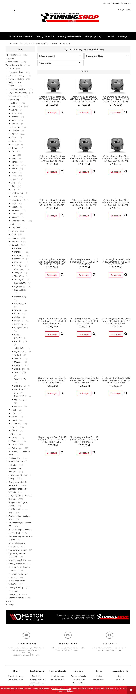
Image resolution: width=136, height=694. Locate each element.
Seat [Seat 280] (13, 413)
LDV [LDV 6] (13, 189)
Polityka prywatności (37, 679)
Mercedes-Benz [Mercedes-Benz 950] (18, 220)
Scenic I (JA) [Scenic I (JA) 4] (19, 369)
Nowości (9, 601)
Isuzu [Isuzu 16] (14, 172)
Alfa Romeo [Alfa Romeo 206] (17, 106)
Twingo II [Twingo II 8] (18, 272)
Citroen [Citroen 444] (15, 134)
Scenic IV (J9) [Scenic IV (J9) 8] (20, 386)
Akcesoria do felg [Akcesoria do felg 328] (16, 75)
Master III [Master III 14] (18, 365)
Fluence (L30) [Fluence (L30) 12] (20, 296)
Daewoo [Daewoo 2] (15, 144)
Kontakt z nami (99, 679)
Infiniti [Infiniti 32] (14, 168)
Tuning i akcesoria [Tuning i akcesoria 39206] (14, 65)
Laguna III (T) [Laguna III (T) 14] (20, 290)
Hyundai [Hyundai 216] (15, 165)
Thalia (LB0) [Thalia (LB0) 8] (19, 279)
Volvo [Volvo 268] (14, 444)
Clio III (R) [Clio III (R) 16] (18, 265)
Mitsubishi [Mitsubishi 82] (16, 227)
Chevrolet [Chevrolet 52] (16, 127)
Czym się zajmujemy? (16, 676)
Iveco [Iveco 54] (14, 175)
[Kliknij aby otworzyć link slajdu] (68, 617)
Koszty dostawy (57, 676)
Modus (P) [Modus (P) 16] (18, 320)
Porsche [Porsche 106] (15, 241)
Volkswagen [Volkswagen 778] (17, 448)
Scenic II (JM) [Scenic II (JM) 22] (20, 372)
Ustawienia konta (78, 679)
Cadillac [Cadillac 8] (15, 123)
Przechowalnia (78, 683)
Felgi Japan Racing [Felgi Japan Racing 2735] (17, 89)
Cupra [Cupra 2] (14, 137)
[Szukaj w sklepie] (9, 10)
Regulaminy (36, 676)
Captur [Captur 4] (17, 313)
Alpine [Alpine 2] (14, 110)
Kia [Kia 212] (13, 186)
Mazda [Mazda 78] (15, 213)
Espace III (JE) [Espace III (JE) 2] (20, 396)
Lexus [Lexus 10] (14, 203)
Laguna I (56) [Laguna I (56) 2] (20, 283)
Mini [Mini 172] (14, 224)
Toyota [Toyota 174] (14, 437)
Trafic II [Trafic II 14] (17, 355)
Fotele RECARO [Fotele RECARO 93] (15, 96)
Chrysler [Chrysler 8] (15, 130)
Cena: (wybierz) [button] (45, 63)
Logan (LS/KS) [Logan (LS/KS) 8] (20, 351)
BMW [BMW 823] (14, 120)
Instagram (120, 676)
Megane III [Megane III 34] (19, 255)
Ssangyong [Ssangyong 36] (16, 423)
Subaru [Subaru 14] (15, 427)
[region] (68, 617)
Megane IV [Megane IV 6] (19, 258)
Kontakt (99, 676)
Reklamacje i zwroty (36, 683)
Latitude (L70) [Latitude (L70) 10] (20, 303)
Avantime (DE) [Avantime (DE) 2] (20, 341)
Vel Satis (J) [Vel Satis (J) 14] (19, 348)
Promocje (10, 604)
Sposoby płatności (57, 679)
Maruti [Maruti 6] (15, 207)
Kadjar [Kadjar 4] (17, 317)
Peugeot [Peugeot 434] (15, 238)
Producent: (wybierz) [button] (94, 56)
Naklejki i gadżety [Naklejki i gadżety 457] (13, 55)
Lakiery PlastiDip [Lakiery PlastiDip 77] (16, 587)
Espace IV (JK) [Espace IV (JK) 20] (20, 399)
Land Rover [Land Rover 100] (17, 200)
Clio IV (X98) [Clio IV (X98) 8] (19, 269)
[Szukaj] (14, 10)
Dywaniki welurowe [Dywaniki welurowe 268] (17, 550)
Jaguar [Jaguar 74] (14, 179)
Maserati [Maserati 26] (15, 210)
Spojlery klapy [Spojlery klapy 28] (15, 458)
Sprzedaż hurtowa (16, 679)
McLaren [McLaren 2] (15, 217)
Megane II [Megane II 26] (18, 252)
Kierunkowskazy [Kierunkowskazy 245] (16, 72)
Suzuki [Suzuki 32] (14, 430)
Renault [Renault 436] (15, 245)
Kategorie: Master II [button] (47, 56)
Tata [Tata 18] (13, 434)
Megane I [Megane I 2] (18, 248)
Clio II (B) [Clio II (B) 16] (18, 262)
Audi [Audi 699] (14, 113)
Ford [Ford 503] (14, 158)
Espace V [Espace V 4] (18, 406)
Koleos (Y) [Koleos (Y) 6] (18, 324)
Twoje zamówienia (78, 676)
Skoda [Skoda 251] (14, 416)
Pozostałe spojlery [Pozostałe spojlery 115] (17, 597)
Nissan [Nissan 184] (15, 231)
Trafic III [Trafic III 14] (17, 358)
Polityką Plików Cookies (61, 688)
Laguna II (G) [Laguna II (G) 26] (19, 286)
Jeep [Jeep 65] (13, 182)
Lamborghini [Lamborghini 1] (17, 193)
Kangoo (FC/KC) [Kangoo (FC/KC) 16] (21, 327)
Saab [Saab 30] (14, 410)
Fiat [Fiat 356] (13, 155)
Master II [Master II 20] (18, 362)
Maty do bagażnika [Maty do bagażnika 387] (17, 560)
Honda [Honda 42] (14, 162)
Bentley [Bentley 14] (15, 116)
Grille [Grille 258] (11, 68)
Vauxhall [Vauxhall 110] (15, 441)
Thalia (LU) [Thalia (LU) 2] (19, 276)
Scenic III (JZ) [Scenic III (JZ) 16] (20, 379)
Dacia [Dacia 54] (14, 141)
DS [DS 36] (13, 151)
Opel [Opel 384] (14, 234)
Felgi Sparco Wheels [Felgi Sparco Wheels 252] (18, 92)
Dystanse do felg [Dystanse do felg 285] (16, 79)
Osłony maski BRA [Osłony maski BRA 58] (17, 563)
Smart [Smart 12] (14, 420)
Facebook (120, 679)
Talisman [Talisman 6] (18, 310)
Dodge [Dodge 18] (14, 148)
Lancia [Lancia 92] (14, 196)
